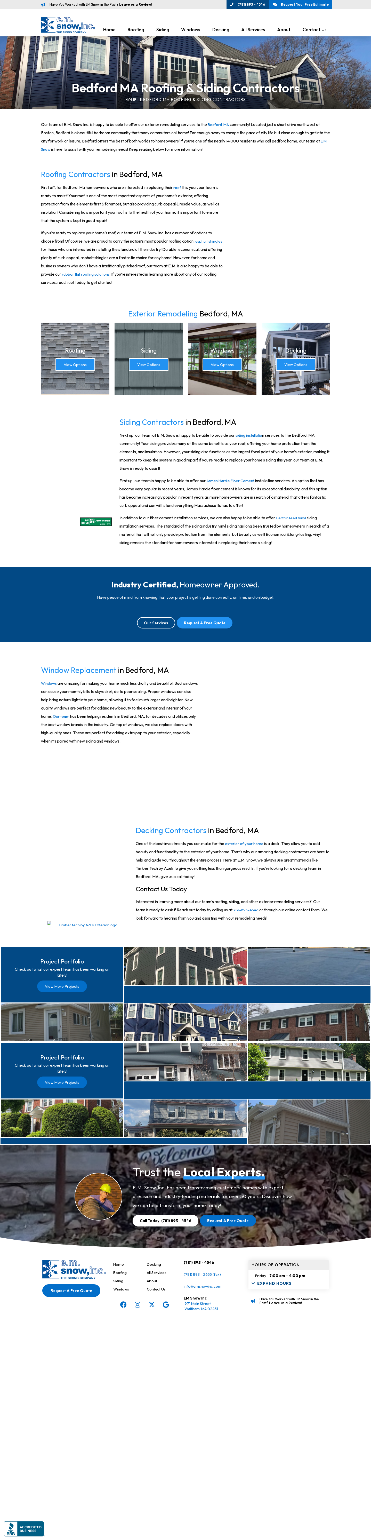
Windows (190, 31)
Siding (162, 31)
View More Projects (62, 1074)
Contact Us (315, 31)
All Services (253, 31)
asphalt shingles (209, 242)
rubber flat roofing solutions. (87, 275)
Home (109, 31)
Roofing (136, 31)
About (284, 31)
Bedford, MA (219, 126)
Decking (220, 31)
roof (177, 189)
